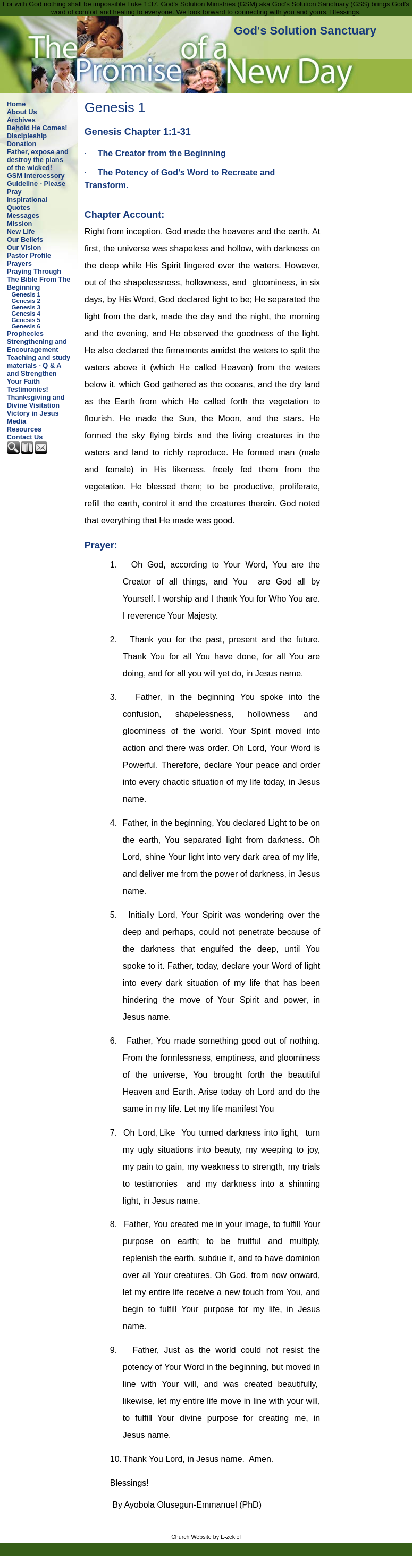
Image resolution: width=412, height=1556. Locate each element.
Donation (21, 144)
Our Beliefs (25, 239)
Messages (23, 215)
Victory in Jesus (33, 413)
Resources (24, 429)
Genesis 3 (26, 307)
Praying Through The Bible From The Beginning (38, 279)
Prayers (19, 263)
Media (16, 421)
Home (16, 104)
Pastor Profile (29, 255)
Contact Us (25, 437)
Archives (21, 120)
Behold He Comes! (37, 128)
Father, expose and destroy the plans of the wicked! (38, 160)
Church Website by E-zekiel (206, 1537)
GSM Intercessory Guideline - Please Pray (36, 184)
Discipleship (27, 136)
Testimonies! (27, 389)
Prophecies (25, 333)
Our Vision (24, 247)
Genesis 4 (26, 313)
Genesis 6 (26, 326)
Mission (19, 223)
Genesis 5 (26, 320)
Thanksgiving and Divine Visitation (36, 401)
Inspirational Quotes (27, 204)
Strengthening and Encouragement (37, 345)
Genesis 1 (26, 294)
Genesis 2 (26, 301)
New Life (21, 231)
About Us (22, 112)
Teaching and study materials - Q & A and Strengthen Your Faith (38, 369)
